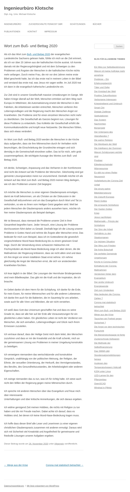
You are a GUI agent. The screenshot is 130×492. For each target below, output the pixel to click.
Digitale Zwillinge (102, 111)
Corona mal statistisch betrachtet (64, 465)
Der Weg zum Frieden (105, 245)
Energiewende (101, 286)
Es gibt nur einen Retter (105, 172)
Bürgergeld (99, 128)
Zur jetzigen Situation (104, 241)
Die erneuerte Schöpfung (106, 205)
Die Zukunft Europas (104, 197)
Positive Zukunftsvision (105, 95)
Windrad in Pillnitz (103, 387)
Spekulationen (101, 115)
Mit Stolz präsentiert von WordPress (43, 486)
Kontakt (32, 31)
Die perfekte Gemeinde (105, 253)
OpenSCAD (100, 383)
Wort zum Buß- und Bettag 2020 (110, 310)
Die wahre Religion (103, 140)
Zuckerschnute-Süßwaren (107, 339)
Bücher (97, 24)
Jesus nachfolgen (102, 217)
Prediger (98, 160)
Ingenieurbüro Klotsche (28, 8)
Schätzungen (77, 24)
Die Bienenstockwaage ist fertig (109, 335)
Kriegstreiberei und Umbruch (108, 103)
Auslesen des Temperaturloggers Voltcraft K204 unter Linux (107, 367)
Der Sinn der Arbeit (103, 229)
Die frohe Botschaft (103, 249)
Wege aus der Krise (16, 465)
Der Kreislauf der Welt (105, 91)
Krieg (96, 213)
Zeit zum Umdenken (104, 290)
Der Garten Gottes (103, 209)
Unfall (97, 184)
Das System (100, 120)
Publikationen (12, 31)
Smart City (99, 107)
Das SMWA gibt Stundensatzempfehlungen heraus (107, 355)
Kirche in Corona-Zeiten (105, 262)
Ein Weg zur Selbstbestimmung (109, 67)
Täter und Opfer (102, 87)
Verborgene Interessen (105, 99)
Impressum (51, 31)
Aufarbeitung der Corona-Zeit (108, 180)
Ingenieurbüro (12, 24)
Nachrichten (100, 124)
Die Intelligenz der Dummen (107, 148)
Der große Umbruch (104, 282)
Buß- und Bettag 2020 (38, 54)
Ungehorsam (100, 257)
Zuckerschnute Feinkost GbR (45, 24)
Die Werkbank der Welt (105, 144)
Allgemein (59, 443)
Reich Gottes (100, 201)
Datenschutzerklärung (14, 486)
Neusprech (99, 176)
